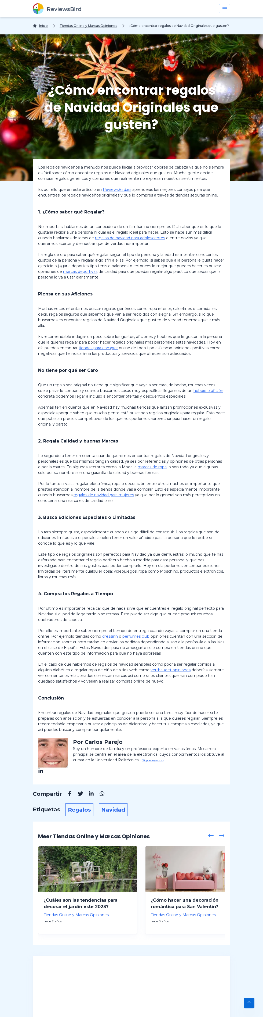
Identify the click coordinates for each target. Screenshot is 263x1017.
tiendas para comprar (98, 347)
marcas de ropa (152, 467)
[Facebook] (67, 794)
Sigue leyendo (152, 760)
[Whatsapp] (99, 794)
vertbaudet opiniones (171, 670)
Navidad (113, 810)
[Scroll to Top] (249, 1003)
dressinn (110, 636)
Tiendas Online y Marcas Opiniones (88, 26)
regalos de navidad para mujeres (104, 495)
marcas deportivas (80, 271)
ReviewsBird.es (117, 189)
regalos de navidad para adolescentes (130, 237)
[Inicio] (40, 25)
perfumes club (135, 636)
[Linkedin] (88, 794)
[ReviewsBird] (57, 8)
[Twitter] (77, 794)
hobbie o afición (208, 390)
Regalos (79, 810)
